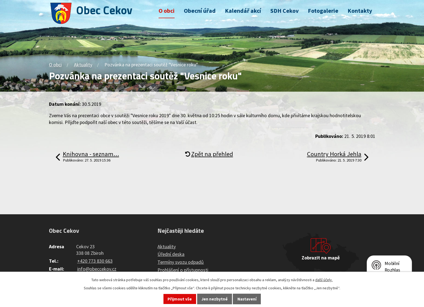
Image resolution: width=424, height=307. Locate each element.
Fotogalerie (323, 10)
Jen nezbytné (215, 299)
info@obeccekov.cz (96, 269)
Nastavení (246, 299)
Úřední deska (170, 254)
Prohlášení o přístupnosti (182, 270)
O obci (167, 10)
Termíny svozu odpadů (180, 262)
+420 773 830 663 (95, 261)
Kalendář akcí (243, 10)
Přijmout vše (180, 299)
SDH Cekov (284, 10)
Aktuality (83, 64)
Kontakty (360, 10)
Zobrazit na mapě (321, 258)
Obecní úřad (200, 10)
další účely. (324, 279)
